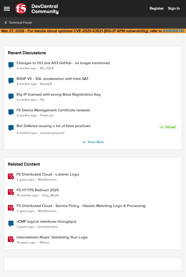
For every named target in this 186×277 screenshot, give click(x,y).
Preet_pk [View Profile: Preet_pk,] (46, 115)
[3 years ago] (25, 227)
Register (157, 8)
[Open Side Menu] (6, 8)
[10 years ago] (26, 242)
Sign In (174, 8)
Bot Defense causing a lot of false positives (53, 126)
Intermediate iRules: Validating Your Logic (52, 237)
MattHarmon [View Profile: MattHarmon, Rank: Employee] (47, 179)
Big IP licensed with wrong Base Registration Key (59, 94)
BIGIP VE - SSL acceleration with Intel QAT (53, 79)
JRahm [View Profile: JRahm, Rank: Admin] (44, 242)
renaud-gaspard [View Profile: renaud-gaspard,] (52, 133)
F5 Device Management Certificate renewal (53, 110)
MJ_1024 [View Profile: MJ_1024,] (46, 68)
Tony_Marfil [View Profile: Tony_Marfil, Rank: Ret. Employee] (50, 195)
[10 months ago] (27, 195)
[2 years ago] (25, 180)
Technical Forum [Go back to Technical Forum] (18, 23)
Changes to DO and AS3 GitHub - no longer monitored (63, 63)
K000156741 (173, 31)
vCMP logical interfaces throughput (46, 221)
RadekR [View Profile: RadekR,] (46, 84)
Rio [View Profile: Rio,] (42, 100)
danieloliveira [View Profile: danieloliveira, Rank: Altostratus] (48, 227)
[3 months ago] (26, 68)
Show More (93, 142)
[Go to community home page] (37, 9)
